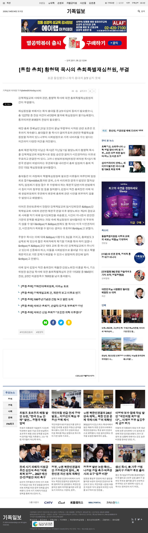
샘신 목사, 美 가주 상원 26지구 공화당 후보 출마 (129, 468)
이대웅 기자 (16, 90)
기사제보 (63, 520)
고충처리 (106, 520)
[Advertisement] (123, 107)
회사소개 (33, 520)
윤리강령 (116, 520)
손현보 (60, 3)
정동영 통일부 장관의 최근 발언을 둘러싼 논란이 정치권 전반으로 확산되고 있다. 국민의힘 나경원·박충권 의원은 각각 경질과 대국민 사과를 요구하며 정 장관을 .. (98, 484)
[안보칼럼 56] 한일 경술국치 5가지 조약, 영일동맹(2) (116, 273)
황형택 (40, 332)
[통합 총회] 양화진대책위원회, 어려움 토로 (44, 286)
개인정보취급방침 (77, 520)
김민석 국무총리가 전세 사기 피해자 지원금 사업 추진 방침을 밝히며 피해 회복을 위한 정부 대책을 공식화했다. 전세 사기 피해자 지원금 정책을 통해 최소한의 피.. (34, 488)
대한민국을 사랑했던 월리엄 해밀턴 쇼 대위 (115, 291)
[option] (112, 322)
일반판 (121, 3)
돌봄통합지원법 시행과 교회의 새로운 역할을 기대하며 (115, 238)
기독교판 (111, 3)
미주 (128, 3)
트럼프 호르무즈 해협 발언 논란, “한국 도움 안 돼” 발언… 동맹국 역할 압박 (34, 418)
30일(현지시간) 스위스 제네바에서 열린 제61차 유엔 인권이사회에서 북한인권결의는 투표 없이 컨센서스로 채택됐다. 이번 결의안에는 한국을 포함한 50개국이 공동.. (98, 430)
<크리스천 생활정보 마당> (84, 376)
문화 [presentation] (10, 417)
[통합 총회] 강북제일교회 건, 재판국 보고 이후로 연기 (50, 293)
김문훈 (92, 3)
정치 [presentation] (10, 398)
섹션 (7, 3)
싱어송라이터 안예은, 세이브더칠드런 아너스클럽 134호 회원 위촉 (114, 166)
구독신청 (135, 3)
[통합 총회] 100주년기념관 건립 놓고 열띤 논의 (47, 299)
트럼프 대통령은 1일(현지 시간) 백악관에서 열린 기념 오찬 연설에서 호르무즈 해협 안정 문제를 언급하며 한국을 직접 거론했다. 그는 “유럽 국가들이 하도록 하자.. (34, 434)
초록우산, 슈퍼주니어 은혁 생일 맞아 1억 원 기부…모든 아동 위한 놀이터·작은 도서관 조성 (114, 151)
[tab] (10, 399)
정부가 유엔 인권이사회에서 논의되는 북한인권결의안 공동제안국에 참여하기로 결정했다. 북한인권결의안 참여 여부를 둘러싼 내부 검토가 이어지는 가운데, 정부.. (66, 484)
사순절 (83, 3)
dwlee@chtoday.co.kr (31, 90)
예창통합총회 (27, 332)
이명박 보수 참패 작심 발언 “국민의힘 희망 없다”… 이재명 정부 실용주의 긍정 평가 (130, 418)
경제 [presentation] (10, 405)
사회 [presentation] (10, 411)
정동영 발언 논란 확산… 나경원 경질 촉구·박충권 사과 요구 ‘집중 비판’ (97, 470)
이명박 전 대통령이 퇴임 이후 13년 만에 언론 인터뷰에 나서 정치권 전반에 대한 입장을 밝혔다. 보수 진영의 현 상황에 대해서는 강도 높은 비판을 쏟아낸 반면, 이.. (130, 434)
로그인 (142, 3)
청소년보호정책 (93, 520)
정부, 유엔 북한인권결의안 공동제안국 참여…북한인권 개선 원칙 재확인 (65, 470)
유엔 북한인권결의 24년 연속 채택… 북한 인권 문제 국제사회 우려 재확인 (97, 416)
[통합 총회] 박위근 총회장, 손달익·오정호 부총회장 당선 (52, 306)
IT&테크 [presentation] (10, 423)
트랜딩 (42, 3)
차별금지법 (71, 3)
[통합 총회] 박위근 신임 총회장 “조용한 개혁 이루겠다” (51, 312)
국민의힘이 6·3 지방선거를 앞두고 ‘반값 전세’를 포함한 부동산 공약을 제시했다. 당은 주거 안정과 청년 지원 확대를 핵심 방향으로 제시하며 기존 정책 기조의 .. (66, 430)
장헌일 (104, 243)
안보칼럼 (105, 278)
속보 (104, 130)
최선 (104, 296)
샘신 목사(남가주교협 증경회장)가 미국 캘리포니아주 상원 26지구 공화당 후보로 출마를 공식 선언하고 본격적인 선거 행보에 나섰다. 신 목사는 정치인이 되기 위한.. (130, 481)
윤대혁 (51, 3)
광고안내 (43, 520)
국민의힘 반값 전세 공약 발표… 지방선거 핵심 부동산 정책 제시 (65, 416)
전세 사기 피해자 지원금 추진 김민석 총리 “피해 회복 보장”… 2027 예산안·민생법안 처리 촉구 (34, 472)
